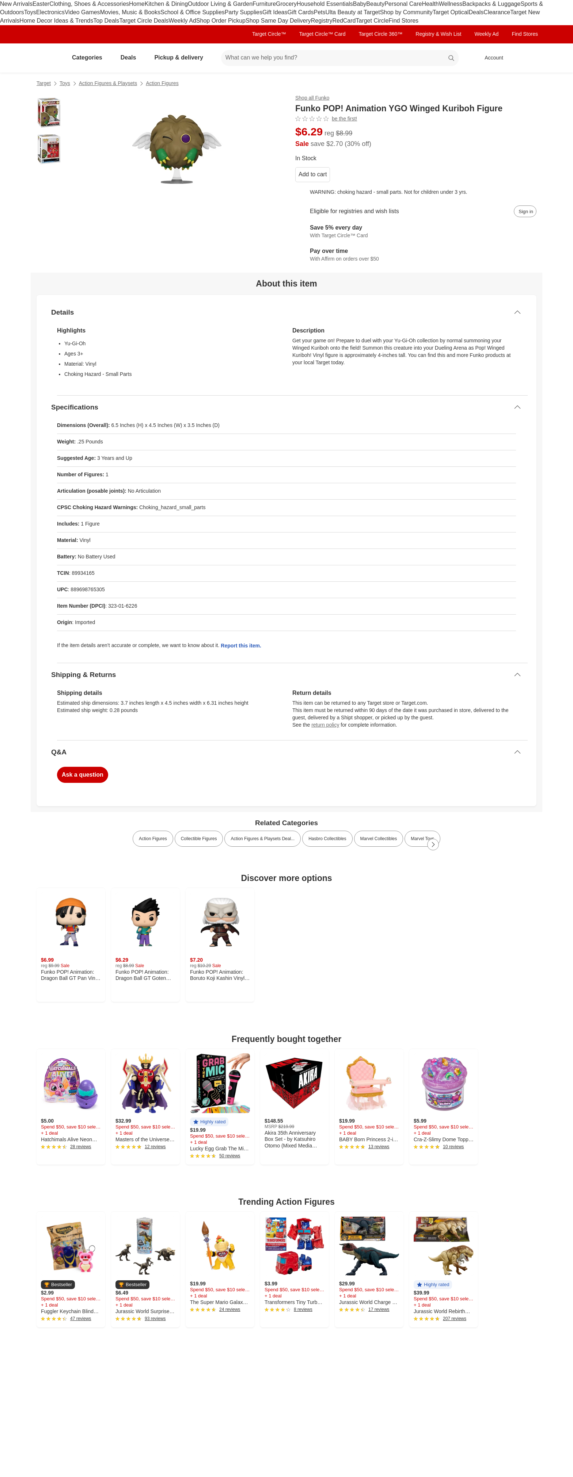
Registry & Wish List (438, 34)
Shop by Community (406, 12)
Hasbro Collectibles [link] (327, 838)
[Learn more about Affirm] (415, 255)
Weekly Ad (182, 21)
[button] (209, 1122)
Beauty (375, 4)
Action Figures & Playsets (108, 83)
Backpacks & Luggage (491, 4)
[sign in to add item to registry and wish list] (525, 211)
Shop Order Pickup (221, 21)
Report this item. (241, 646)
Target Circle (372, 21)
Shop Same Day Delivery (278, 21)
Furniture (264, 4)
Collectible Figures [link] (199, 838)
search (452, 58)
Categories (90, 57)
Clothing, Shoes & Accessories (89, 4)
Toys (30, 12)
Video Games (82, 12)
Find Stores (403, 21)
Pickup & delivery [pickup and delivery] (181, 57)
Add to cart (313, 174)
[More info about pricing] (463, 136)
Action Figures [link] (153, 838)
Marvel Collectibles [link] (378, 838)
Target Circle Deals (143, 21)
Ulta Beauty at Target (353, 12)
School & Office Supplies (192, 12)
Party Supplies (243, 12)
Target (44, 83)
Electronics (50, 12)
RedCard (344, 21)
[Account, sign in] (490, 58)
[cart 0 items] (527, 58)
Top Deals (106, 21)
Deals (475, 12)
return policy (325, 725)
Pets (320, 12)
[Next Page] (433, 844)
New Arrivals (16, 4)
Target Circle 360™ (380, 34)
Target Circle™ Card (322, 34)
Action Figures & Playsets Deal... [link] (263, 838)
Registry (322, 21)
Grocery (286, 4)
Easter (41, 4)
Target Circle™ (269, 34)
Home (137, 4)
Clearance (496, 12)
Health (430, 4)
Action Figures (162, 83)
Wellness (451, 4)
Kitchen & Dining (166, 4)
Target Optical (451, 12)
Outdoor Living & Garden (220, 4)
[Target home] (47, 58)
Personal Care (403, 4)
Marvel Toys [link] (422, 838)
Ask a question (82, 775)
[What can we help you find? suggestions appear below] (340, 58)
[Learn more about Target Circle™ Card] (415, 231)
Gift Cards (300, 12)
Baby (359, 4)
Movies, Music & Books (130, 12)
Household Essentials (325, 4)
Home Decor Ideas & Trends (56, 21)
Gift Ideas (274, 12)
